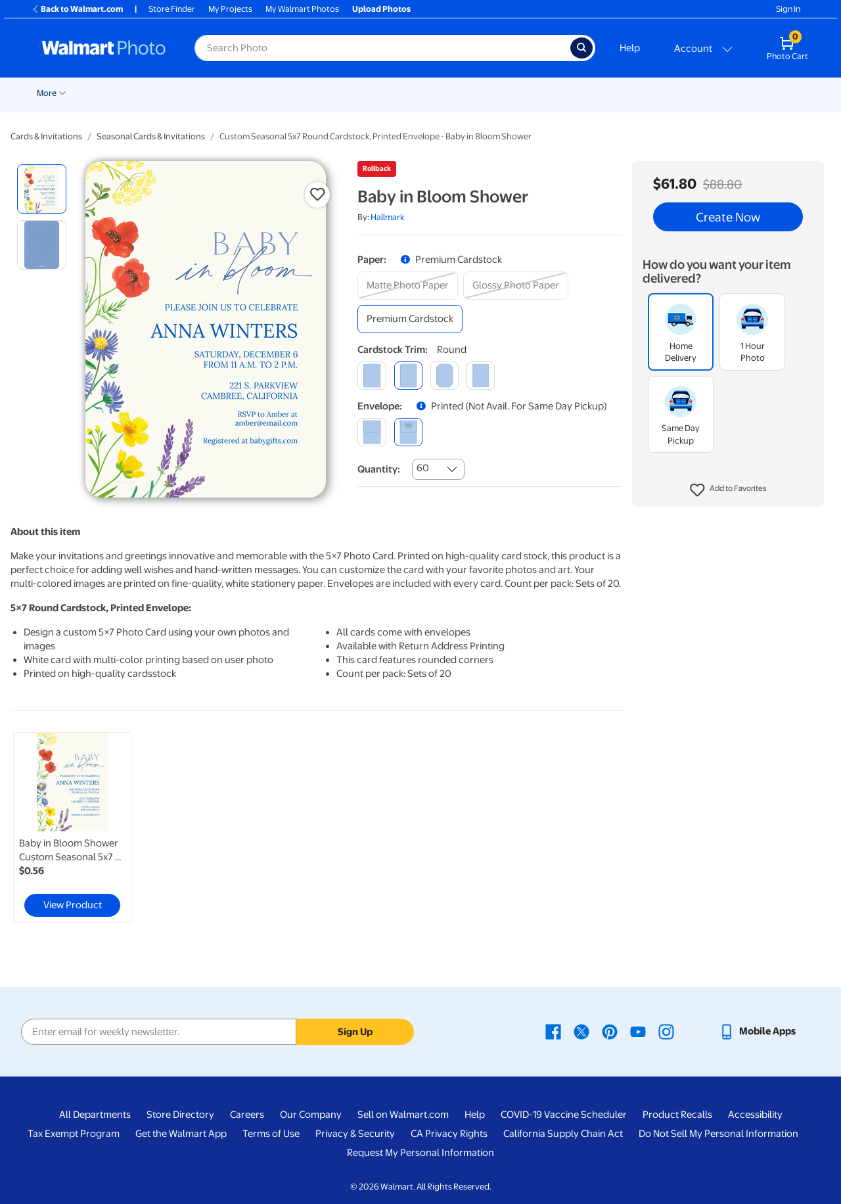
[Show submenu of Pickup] (230, 92)
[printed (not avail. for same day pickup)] (408, 432)
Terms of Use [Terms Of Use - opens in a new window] (271, 1134)
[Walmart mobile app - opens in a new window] (757, 1031)
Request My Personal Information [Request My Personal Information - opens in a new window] (420, 1153)
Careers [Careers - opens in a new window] (247, 1115)
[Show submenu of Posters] (419, 92)
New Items (104, 93)
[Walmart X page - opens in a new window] (581, 1031)
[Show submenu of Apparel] (724, 92)
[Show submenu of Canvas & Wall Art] (506, 92)
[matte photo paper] (407, 285)
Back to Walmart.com (77, 9)
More (750, 93)
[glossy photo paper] (515, 285)
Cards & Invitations (46, 136)
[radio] (41, 189)
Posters (398, 93)
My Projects (230, 9)
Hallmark (387, 217)
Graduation (161, 93)
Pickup (211, 93)
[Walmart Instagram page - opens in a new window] (666, 1031)
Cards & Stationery (326, 93)
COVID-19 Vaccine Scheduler (564, 1115)
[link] (72, 827)
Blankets (538, 93)
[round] (408, 375)
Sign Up (355, 1032)
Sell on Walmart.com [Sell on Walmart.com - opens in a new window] (403, 1115)
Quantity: (378, 469)
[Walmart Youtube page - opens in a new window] (638, 1031)
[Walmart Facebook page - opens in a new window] (553, 1031)
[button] (728, 490)
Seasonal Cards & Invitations (151, 136)
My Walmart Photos (302, 9)
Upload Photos (381, 9)
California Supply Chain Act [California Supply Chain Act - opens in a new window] (563, 1134)
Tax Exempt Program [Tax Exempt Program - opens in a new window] (74, 1134)
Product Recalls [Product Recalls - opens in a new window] (677, 1115)
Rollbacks (51, 93)
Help (630, 48)
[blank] (371, 432)
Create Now (728, 217)
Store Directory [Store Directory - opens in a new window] (180, 1115)
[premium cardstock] (410, 319)
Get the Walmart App (181, 1134)
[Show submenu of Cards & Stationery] (367, 92)
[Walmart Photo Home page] (103, 48)
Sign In (788, 9)
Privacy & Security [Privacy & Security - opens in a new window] (355, 1134)
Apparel (703, 93)
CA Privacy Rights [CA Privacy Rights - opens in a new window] (449, 1134)
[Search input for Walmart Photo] (382, 48)
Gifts (657, 93)
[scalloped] (480, 375)
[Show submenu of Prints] (275, 92)
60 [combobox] (423, 468)
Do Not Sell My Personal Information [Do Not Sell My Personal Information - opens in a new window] (718, 1134)
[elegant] (444, 375)
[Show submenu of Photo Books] (631, 92)
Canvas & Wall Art (468, 93)
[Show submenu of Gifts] (671, 92)
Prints (257, 93)
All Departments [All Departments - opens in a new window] (95, 1115)
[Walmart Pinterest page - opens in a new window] (610, 1031)
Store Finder (171, 9)
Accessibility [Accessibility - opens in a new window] (755, 1115)
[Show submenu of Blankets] (560, 92)
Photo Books (601, 93)
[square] (371, 375)
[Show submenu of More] (766, 92)
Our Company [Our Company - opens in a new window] (311, 1115)
